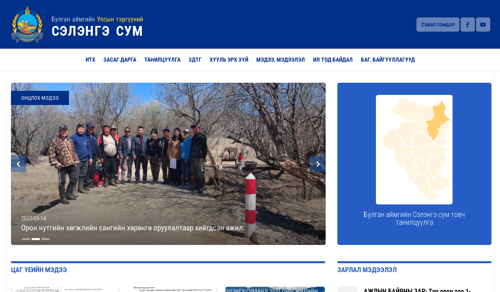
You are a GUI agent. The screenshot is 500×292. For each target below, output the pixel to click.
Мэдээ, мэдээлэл (280, 59)
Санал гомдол (438, 24)
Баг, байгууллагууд (388, 59)
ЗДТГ (195, 59)
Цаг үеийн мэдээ (39, 270)
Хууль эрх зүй (229, 59)
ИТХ (90, 59)
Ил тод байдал (333, 59)
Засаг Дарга (119, 59)
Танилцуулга (162, 59)
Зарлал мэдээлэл (367, 270)
